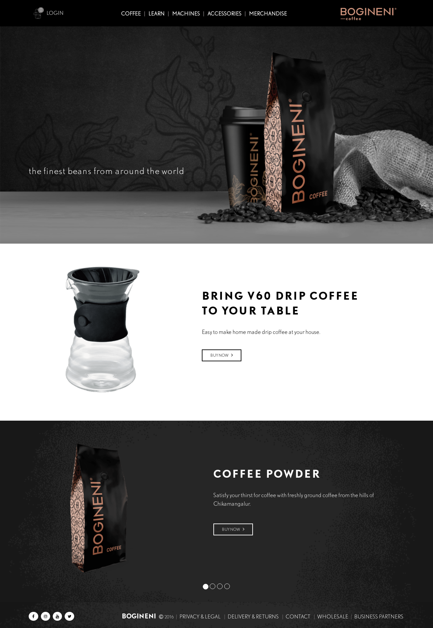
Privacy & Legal (200, 616)
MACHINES (186, 14)
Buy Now (221, 355)
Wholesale (332, 616)
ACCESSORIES (224, 14)
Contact (298, 616)
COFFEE (131, 14)
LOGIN (55, 13)
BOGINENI (140, 616)
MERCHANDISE (268, 14)
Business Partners (378, 616)
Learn (156, 14)
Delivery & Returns (253, 616)
